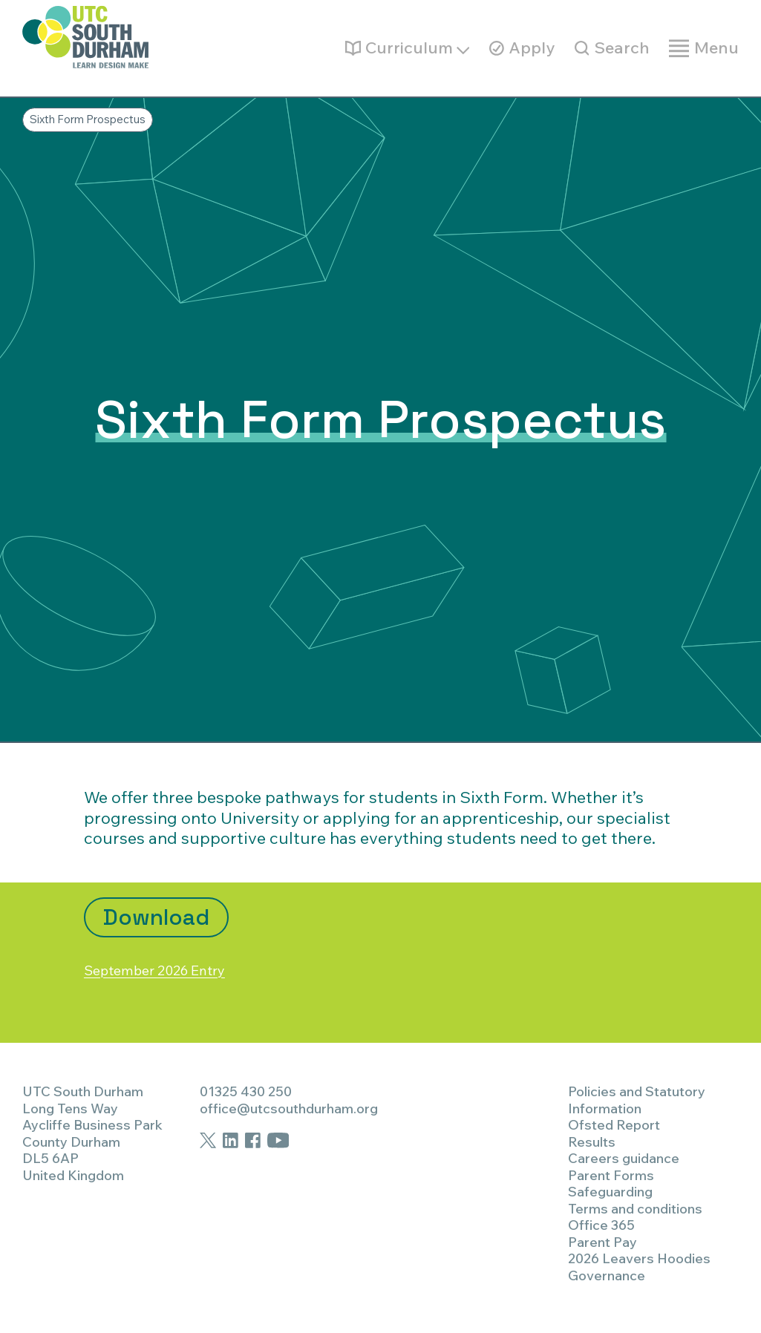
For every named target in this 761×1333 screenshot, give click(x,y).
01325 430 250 (246, 1091)
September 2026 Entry (171, 969)
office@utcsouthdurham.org (289, 1108)
